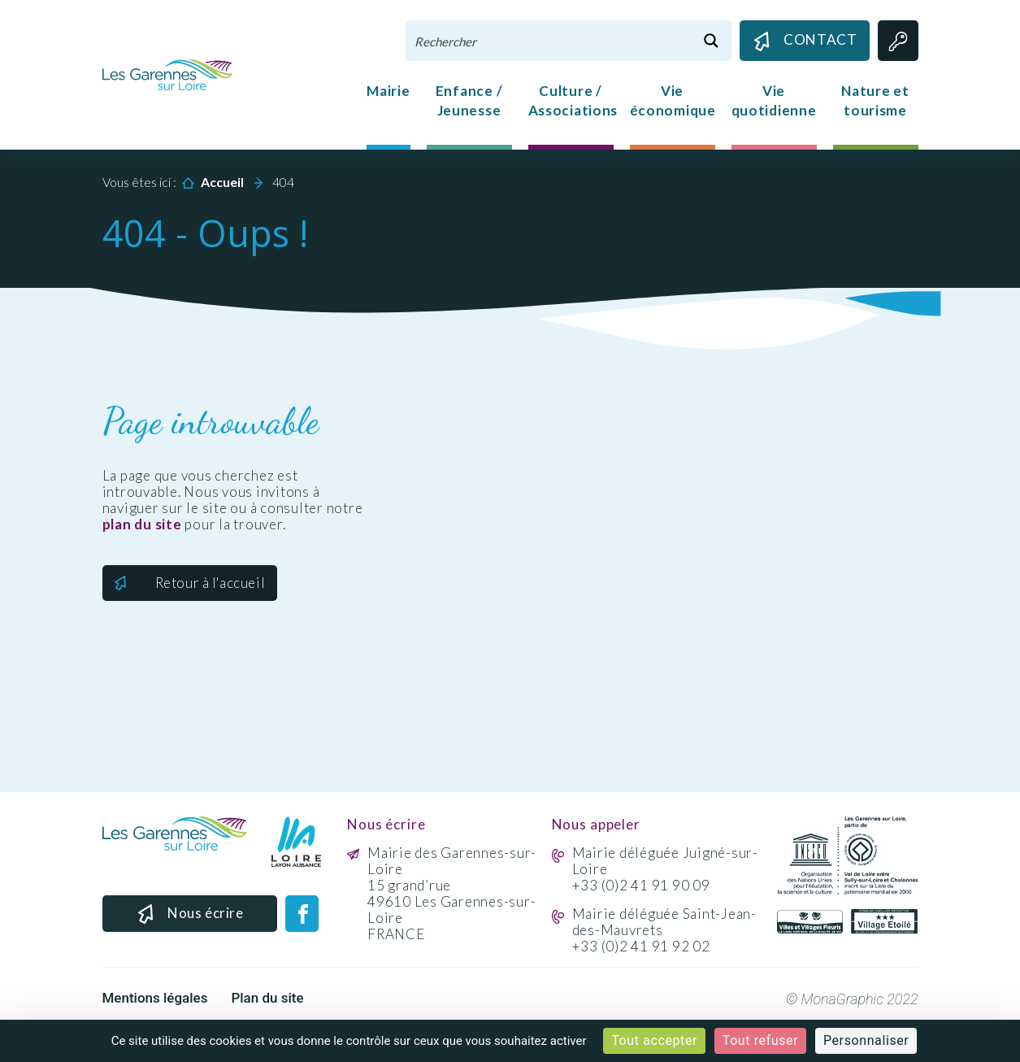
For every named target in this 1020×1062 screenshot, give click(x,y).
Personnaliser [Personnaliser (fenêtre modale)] (866, 1040)
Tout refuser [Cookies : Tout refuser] (760, 1040)
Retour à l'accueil (210, 582)
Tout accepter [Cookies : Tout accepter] (654, 1040)
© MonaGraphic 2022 (852, 999)
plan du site (142, 524)
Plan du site (267, 998)
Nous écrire (190, 914)
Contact (804, 41)
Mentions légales (155, 998)
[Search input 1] (549, 41)
